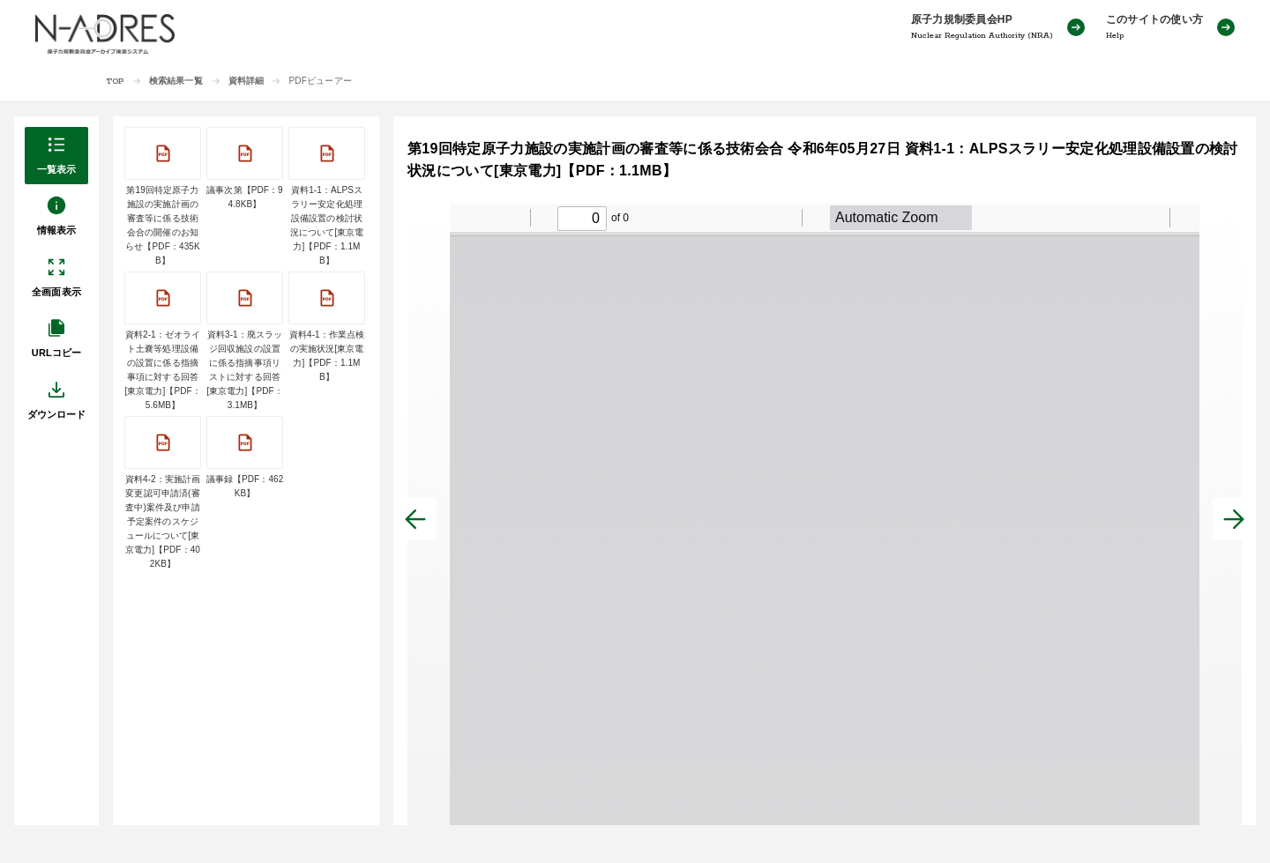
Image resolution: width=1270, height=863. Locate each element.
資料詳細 (246, 81)
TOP (115, 81)
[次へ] (1234, 519)
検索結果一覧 (176, 81)
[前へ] (415, 519)
